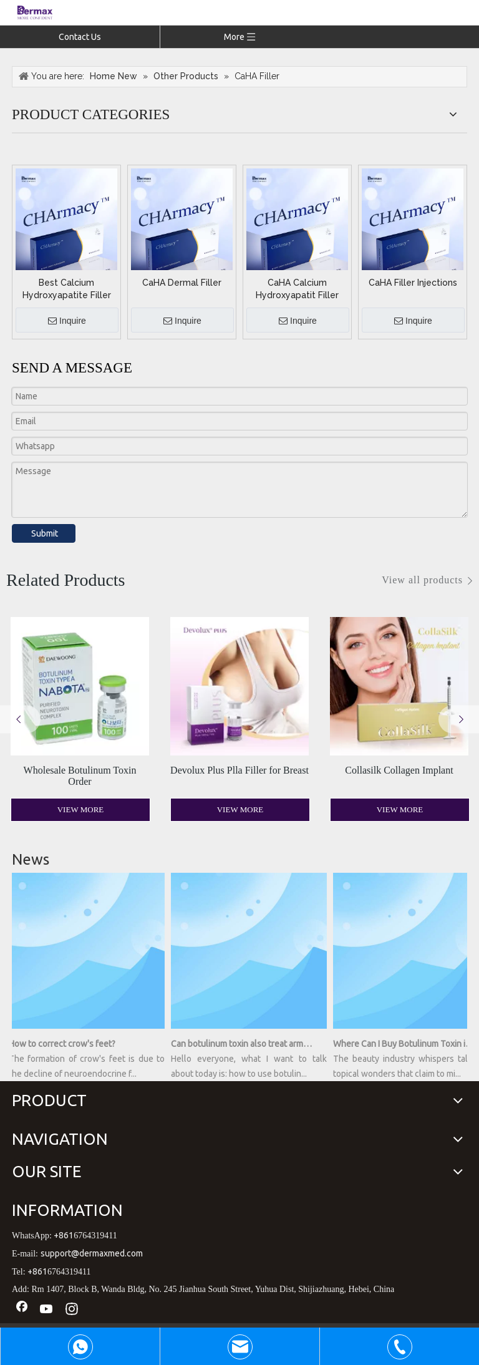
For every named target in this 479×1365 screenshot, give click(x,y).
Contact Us (80, 37)
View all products (422, 580)
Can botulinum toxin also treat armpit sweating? (243, 1044)
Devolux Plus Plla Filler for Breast (239, 770)
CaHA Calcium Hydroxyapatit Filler (297, 289)
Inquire (67, 321)
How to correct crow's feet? (64, 1044)
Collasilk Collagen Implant (399, 770)
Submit (44, 533)
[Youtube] (47, 1309)
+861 (64, 1235)
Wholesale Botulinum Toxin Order (80, 776)
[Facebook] (22, 1309)
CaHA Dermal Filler (181, 283)
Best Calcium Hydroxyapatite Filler (66, 289)
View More (80, 809)
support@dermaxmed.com (92, 1253)
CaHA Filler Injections (413, 283)
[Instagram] (72, 1309)
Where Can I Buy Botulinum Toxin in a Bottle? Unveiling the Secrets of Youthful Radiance (406, 1044)
